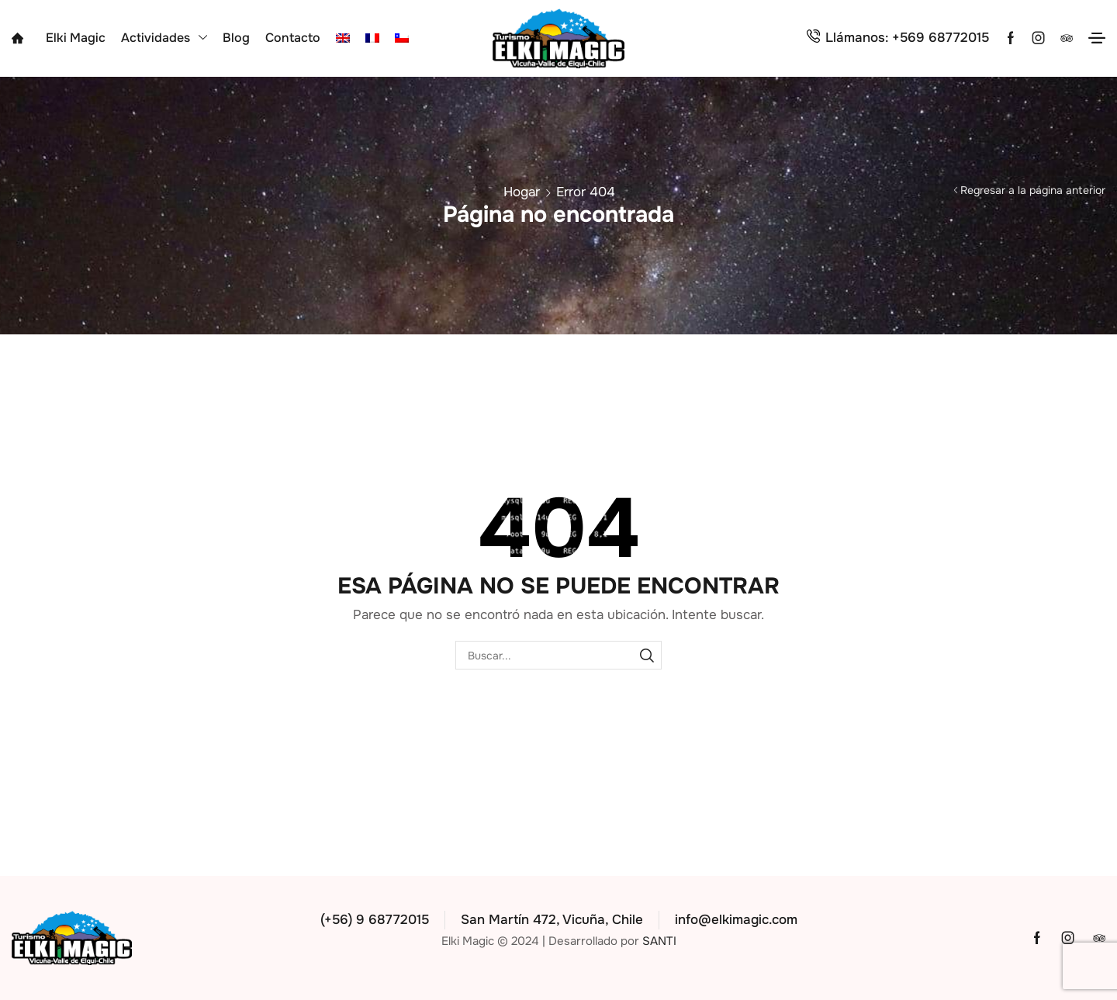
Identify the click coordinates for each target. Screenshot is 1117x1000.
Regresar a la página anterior (1032, 190)
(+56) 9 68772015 (374, 920)
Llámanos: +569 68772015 (907, 37)
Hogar (521, 192)
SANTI (659, 941)
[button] (1096, 38)
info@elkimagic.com (736, 920)
